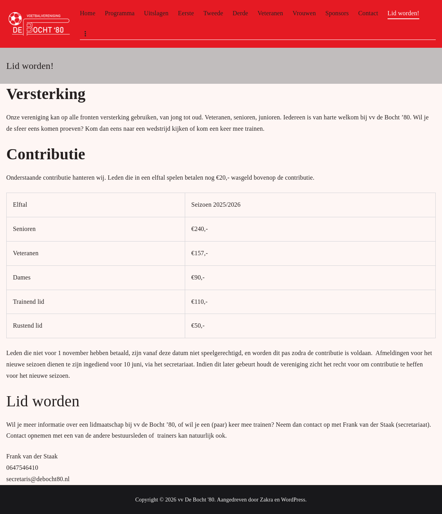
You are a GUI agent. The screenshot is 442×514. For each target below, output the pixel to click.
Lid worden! (403, 13)
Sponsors (337, 13)
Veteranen (270, 13)
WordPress (293, 500)
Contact (368, 13)
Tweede (213, 13)
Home (88, 13)
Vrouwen (304, 13)
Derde (240, 13)
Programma (120, 13)
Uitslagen (156, 13)
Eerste (186, 13)
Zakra (266, 500)
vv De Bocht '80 (196, 500)
